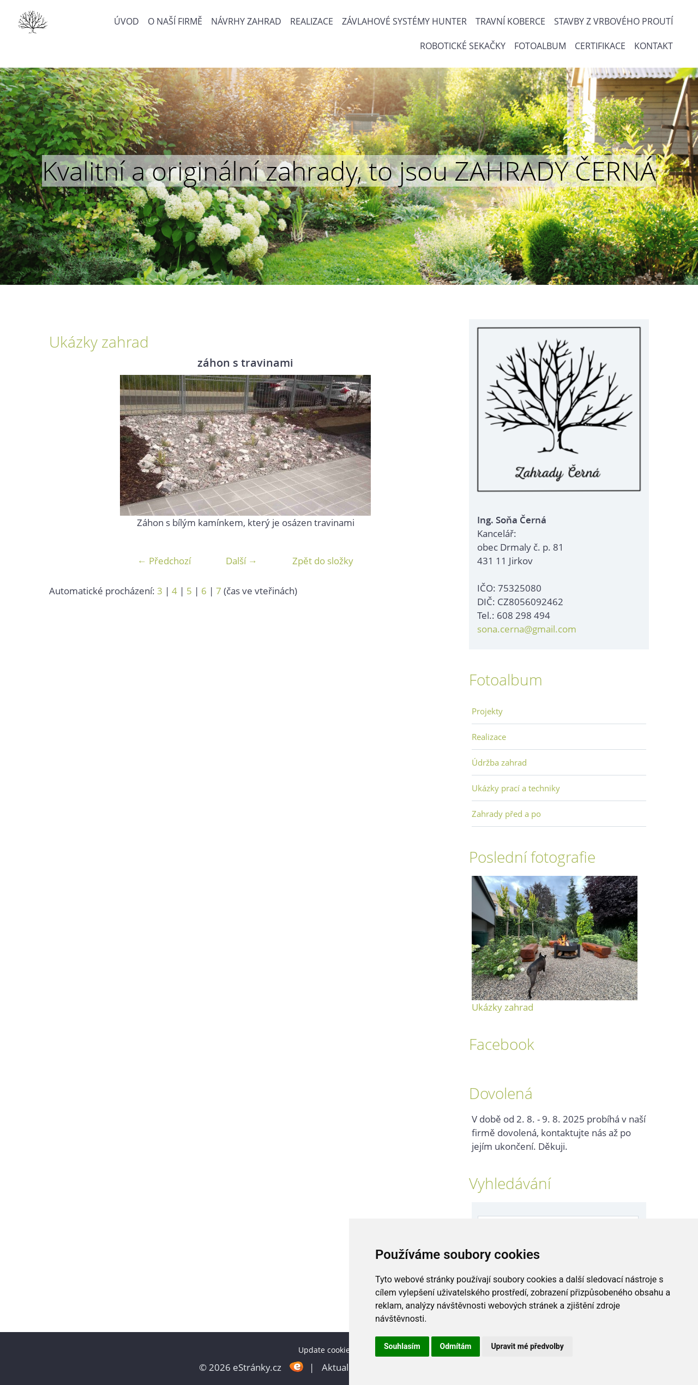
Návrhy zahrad (246, 21)
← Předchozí (164, 560)
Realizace (311, 21)
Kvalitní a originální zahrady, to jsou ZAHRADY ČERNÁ (349, 171)
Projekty (487, 711)
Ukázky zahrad (502, 1007)
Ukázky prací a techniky (516, 788)
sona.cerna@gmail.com (526, 629)
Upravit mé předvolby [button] (527, 1346)
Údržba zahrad (499, 762)
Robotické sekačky (463, 46)
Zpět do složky (322, 560)
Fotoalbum (540, 46)
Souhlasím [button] (402, 1346)
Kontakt (653, 46)
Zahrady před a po (506, 813)
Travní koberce (510, 21)
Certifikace (600, 46)
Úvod (126, 21)
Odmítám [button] (456, 1346)
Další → (241, 560)
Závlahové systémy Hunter (404, 21)
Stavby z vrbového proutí (613, 21)
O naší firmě (175, 21)
